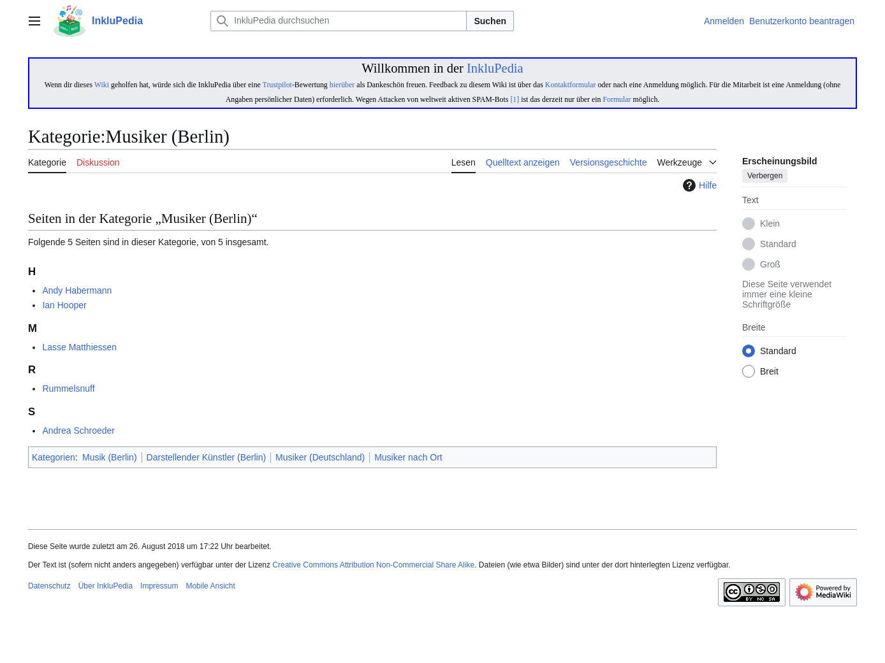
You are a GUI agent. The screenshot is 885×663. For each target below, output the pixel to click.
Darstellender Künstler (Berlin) (207, 457)
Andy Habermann (77, 290)
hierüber (342, 84)
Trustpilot (277, 84)
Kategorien (53, 457)
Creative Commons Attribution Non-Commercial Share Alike (373, 564)
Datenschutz (49, 585)
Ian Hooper (64, 305)
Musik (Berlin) (109, 457)
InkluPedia (495, 68)
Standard (778, 244)
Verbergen (764, 176)
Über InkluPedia (105, 585)
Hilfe (698, 185)
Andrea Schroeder (78, 430)
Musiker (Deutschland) (320, 457)
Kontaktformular (570, 84)
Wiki (101, 84)
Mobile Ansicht (210, 585)
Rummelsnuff (68, 388)
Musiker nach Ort (408, 457)
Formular (617, 99)
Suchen (490, 21)
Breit (769, 372)
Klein (770, 224)
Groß (770, 265)
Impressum (159, 585)
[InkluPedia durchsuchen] (338, 21)
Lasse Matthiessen (79, 347)
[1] (514, 99)
